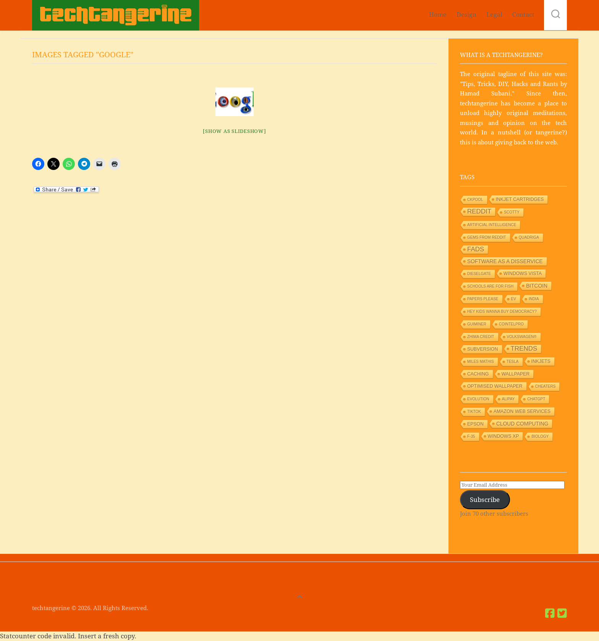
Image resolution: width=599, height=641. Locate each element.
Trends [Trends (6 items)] (524, 348)
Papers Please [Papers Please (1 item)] (483, 299)
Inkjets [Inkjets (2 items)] (541, 361)
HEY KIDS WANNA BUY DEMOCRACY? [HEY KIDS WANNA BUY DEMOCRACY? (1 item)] (502, 311)
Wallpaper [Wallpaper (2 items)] (516, 374)
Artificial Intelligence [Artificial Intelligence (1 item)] (491, 225)
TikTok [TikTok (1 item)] (474, 412)
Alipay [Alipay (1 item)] (508, 399)
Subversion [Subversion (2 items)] (482, 349)
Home (438, 14)
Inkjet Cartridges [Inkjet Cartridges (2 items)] (520, 199)
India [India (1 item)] (534, 299)
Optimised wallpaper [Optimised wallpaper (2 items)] (495, 386)
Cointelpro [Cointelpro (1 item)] (511, 324)
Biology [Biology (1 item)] (540, 436)
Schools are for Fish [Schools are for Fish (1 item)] (490, 286)
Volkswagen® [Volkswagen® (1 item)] (522, 337)
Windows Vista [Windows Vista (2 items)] (522, 273)
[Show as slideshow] (234, 131)
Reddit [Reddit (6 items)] (479, 211)
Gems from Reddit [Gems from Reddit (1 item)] (486, 237)
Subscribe (485, 499)
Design (466, 14)
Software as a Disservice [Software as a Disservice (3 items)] (505, 261)
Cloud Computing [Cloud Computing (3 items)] (522, 424)
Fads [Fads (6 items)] (475, 249)
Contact (523, 14)
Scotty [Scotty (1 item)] (512, 212)
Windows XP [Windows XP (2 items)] (503, 436)
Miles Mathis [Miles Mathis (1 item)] (480, 361)
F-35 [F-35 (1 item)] (471, 436)
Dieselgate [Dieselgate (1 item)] (479, 274)
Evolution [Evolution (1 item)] (478, 399)
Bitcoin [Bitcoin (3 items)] (536, 286)
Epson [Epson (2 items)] (475, 424)
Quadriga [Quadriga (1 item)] (529, 237)
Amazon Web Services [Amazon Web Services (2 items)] (522, 411)
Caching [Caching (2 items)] (478, 374)
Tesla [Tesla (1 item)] (513, 361)
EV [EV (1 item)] (513, 299)
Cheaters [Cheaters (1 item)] (545, 386)
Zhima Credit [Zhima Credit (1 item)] (480, 337)
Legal (494, 14)
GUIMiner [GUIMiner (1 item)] (476, 324)
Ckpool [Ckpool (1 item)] (475, 199)
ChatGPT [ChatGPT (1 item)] (536, 399)
